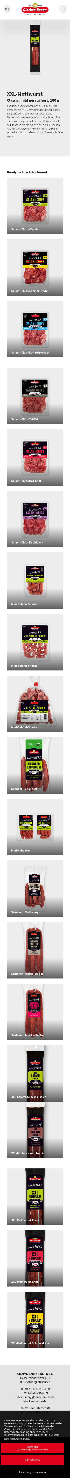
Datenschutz (43, 1408)
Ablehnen (32, 1448)
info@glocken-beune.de (39, 1397)
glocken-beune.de (35, 1401)
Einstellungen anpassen (32, 1472)
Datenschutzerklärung (16, 1438)
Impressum (27, 1408)
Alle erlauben (32, 1460)
